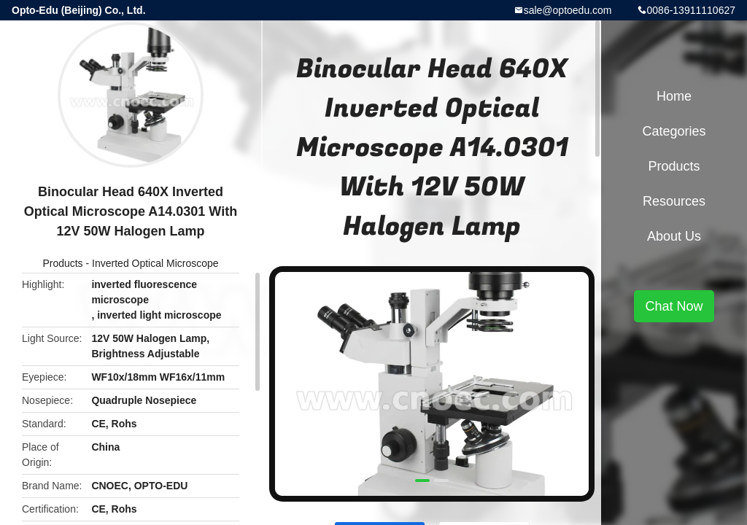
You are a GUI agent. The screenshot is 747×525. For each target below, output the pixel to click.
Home (674, 96)
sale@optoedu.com (568, 10)
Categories (673, 131)
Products (62, 263)
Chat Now (674, 306)
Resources (674, 201)
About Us (674, 236)
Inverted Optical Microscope (155, 263)
